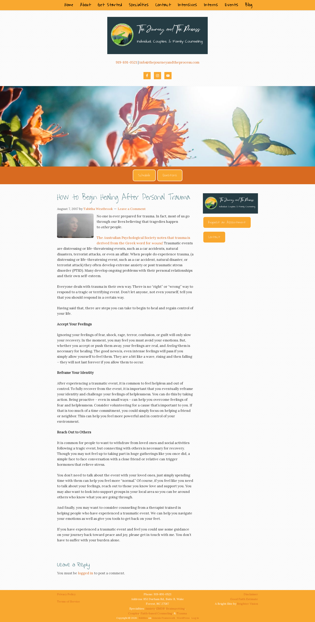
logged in (85, 573)
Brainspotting (175, 608)
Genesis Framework (163, 617)
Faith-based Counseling (156, 613)
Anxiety (150, 608)
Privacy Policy (66, 594)
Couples (133, 613)
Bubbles (143, 617)
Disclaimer (251, 594)
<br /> (230, 291)
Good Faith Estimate (244, 599)
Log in (195, 617)
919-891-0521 (126, 62)
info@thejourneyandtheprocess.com (169, 62)
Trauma (182, 613)
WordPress (183, 617)
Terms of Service (68, 601)
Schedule (144, 175)
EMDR (160, 608)
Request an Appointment (227, 222)
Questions (170, 175)
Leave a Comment (132, 209)
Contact (214, 237)
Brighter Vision (247, 604)
